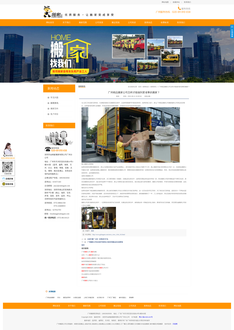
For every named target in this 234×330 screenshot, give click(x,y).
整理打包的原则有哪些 (90, 271)
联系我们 (187, 2)
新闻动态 (148, 22)
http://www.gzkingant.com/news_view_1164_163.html (109, 234)
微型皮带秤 (67, 297)
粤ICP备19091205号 (146, 317)
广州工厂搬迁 (111, 297)
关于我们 (66, 22)
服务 (84, 277)
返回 (82, 245)
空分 (58, 297)
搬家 (92, 231)
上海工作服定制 (89, 297)
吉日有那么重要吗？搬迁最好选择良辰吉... (96, 258)
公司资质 (99, 22)
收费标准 (165, 22)
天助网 (175, 324)
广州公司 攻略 (89, 252)
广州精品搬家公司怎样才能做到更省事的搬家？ (174, 87)
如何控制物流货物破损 (88, 261)
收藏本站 (176, 2)
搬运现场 (116, 22)
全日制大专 (100, 297)
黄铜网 (131, 297)
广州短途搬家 (50, 297)
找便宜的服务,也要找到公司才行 (94, 268)
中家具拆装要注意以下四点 (93, 264)
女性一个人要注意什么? (90, 255)
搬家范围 (83, 22)
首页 (139, 87)
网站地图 (165, 2)
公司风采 (132, 22)
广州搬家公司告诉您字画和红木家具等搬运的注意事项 (105, 242)
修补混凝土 (122, 297)
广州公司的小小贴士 (89, 280)
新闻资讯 (153, 87)
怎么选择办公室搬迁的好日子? (91, 274)
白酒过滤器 (77, 297)
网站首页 (50, 22)
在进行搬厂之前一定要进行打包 (97, 239)
